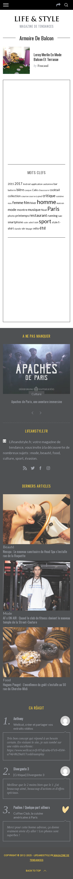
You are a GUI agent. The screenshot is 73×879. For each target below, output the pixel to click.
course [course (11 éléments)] (25, 196)
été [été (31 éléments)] (43, 228)
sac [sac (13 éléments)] (60, 215)
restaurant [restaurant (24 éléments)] (38, 215)
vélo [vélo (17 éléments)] (36, 228)
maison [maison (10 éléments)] (60, 203)
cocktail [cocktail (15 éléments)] (55, 190)
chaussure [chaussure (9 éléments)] (44, 190)
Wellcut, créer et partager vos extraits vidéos (33, 726)
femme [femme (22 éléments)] (17, 202)
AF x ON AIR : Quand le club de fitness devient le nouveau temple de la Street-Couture (36, 620)
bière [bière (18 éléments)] (20, 190)
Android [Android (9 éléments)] (27, 184)
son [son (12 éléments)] (36, 222)
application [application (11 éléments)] (37, 184)
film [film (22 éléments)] (27, 202)
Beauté (8, 547)
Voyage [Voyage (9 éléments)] (29, 228)
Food (7, 680)
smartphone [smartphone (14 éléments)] (15, 222)
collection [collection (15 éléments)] (14, 196)
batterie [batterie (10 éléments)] (12, 190)
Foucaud (43, 65)
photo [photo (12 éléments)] (11, 215)
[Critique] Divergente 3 (28, 775)
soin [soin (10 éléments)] (26, 222)
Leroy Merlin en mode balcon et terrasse (48, 57)
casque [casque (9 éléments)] (28, 190)
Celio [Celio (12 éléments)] (35, 190)
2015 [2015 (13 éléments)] (11, 184)
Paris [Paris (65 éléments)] (53, 208)
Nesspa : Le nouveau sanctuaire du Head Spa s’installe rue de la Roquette (35, 553)
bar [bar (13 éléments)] (55, 184)
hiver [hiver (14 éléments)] (33, 203)
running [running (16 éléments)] (53, 215)
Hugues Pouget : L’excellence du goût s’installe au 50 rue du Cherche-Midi (34, 686)
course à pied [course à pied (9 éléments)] (35, 196)
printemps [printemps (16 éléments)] (22, 215)
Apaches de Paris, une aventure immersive (36, 401)
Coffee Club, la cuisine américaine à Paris (28, 815)
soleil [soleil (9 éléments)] (31, 222)
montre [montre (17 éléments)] (22, 209)
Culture (36, 394)
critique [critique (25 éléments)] (49, 195)
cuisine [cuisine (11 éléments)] (60, 196)
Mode (7, 613)
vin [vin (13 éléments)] (23, 228)
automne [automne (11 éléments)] (48, 184)
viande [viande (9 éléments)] (17, 228)
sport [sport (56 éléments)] (45, 221)
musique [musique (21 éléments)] (34, 209)
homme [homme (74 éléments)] (46, 201)
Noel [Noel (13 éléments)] (44, 209)
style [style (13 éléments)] (55, 222)
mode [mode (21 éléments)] (12, 209)
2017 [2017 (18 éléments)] (18, 184)
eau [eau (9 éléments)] (10, 203)
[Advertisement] (36, 121)
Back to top (36, 871)
